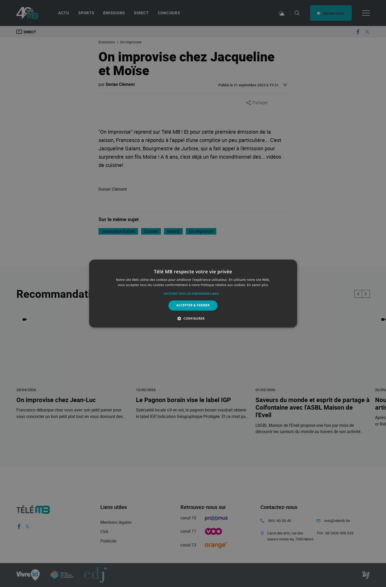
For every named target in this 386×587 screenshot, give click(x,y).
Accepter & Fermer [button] (193, 305)
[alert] (193, 293)
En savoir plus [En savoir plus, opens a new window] (257, 285)
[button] (193, 294)
